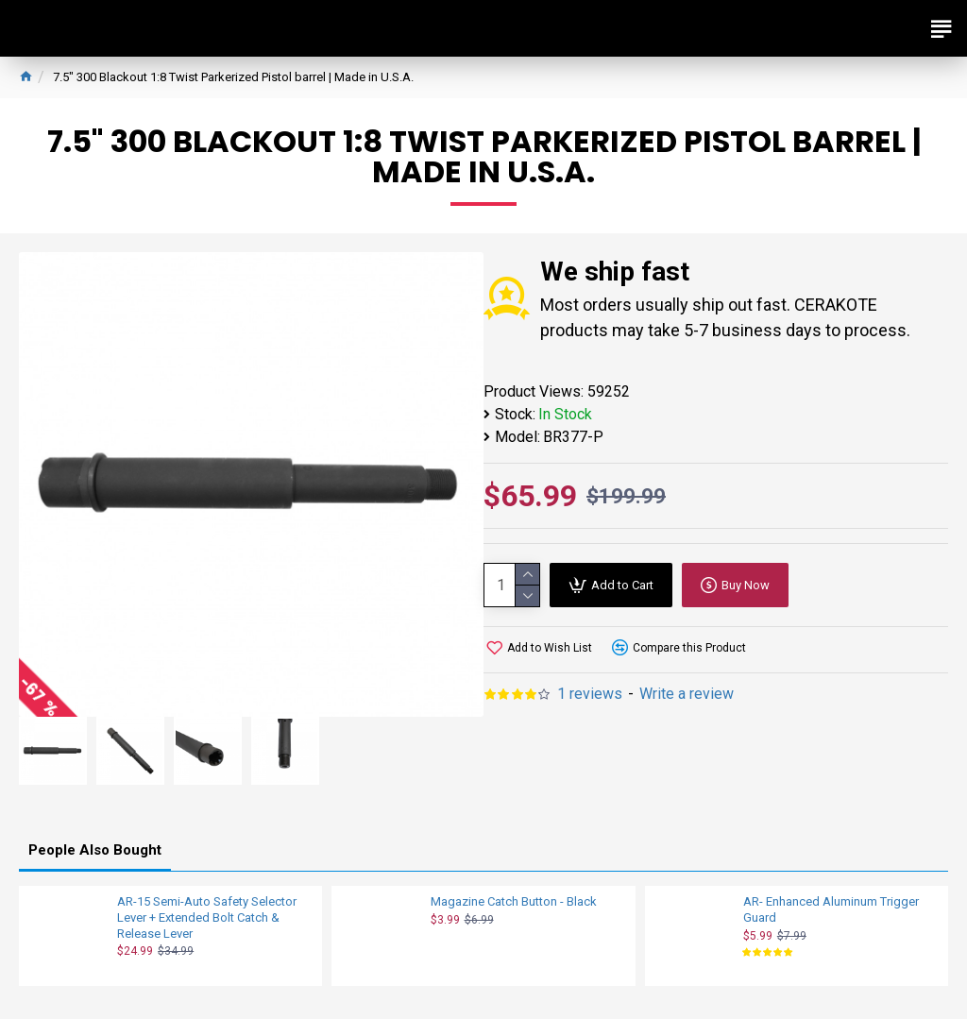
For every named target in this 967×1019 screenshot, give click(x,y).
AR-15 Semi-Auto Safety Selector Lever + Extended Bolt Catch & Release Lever (207, 917)
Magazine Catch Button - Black (514, 901)
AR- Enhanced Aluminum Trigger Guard (831, 909)
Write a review (686, 694)
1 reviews (589, 694)
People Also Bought (94, 849)
